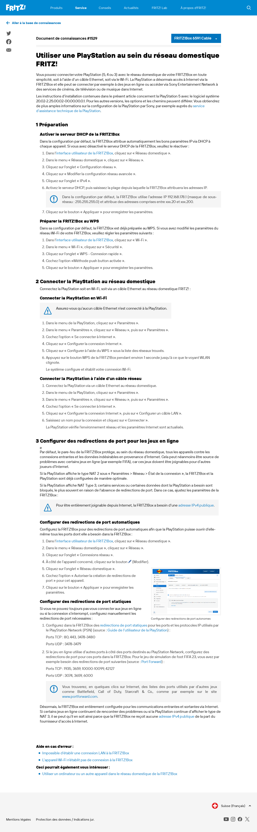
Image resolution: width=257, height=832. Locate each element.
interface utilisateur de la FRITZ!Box (84, 153)
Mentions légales (18, 819)
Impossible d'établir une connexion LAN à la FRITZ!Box (85, 753)
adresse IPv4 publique (196, 505)
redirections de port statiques (123, 625)
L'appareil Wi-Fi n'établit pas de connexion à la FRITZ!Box (87, 760)
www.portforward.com (79, 696)
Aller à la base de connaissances (36, 23)
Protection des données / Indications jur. (65, 819)
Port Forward (151, 661)
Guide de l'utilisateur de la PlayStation (137, 630)
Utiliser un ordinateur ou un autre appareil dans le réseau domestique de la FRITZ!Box (109, 773)
